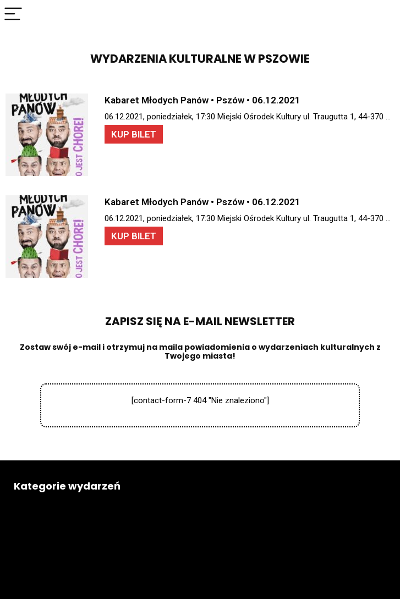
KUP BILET (133, 134)
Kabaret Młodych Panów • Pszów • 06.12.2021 (202, 100)
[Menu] (13, 14)
